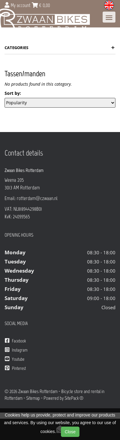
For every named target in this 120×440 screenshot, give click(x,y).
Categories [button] (60, 47)
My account (18, 5)
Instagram (16, 350)
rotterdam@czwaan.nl (37, 198)
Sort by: (13, 93)
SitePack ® (74, 398)
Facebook (15, 341)
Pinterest (15, 368)
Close (70, 431)
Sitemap (33, 398)
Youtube (14, 359)
